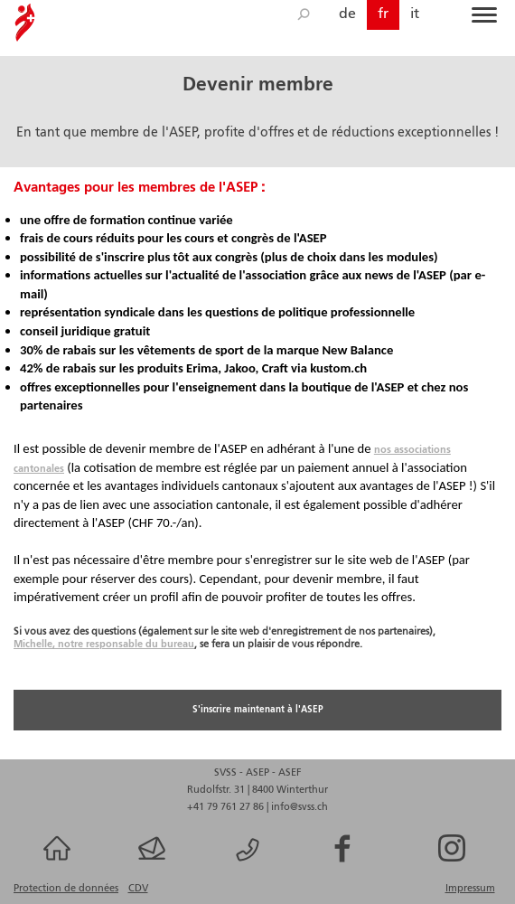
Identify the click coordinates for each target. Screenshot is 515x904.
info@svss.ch (299, 807)
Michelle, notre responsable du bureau (104, 644)
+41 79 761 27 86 (227, 807)
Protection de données (66, 888)
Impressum (470, 888)
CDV (138, 888)
